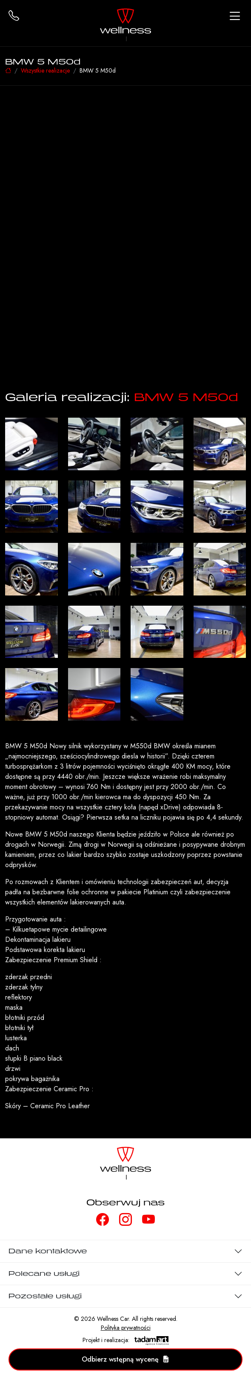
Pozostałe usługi (45, 1296)
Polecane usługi (44, 1273)
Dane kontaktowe (48, 1251)
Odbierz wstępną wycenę (125, 1359)
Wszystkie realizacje (45, 70)
